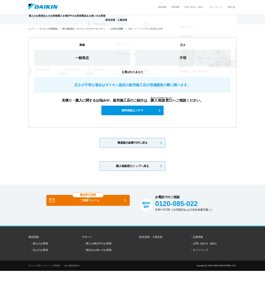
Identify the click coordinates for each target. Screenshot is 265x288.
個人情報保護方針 (72, 266)
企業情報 (175, 7)
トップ (32, 29)
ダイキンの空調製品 (48, 29)
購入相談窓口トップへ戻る (132, 166)
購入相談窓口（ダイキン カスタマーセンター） (84, 29)
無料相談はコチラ (132, 110)
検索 (230, 7)
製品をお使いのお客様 (99, 249)
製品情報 (162, 7)
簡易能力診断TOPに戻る (132, 142)
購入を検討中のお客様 (99, 243)
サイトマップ (216, 7)
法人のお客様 (40, 249)
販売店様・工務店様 (142, 21)
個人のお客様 (40, 243)
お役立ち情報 (117, 29)
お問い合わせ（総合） (194, 7)
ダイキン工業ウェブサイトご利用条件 (45, 266)
